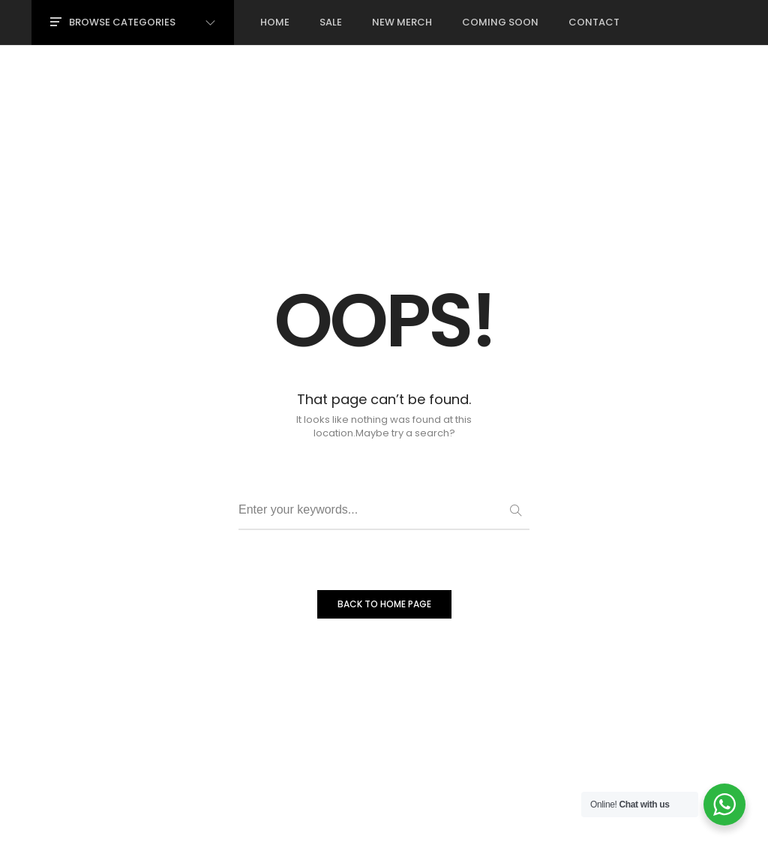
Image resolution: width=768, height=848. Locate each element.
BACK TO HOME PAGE (384, 604)
